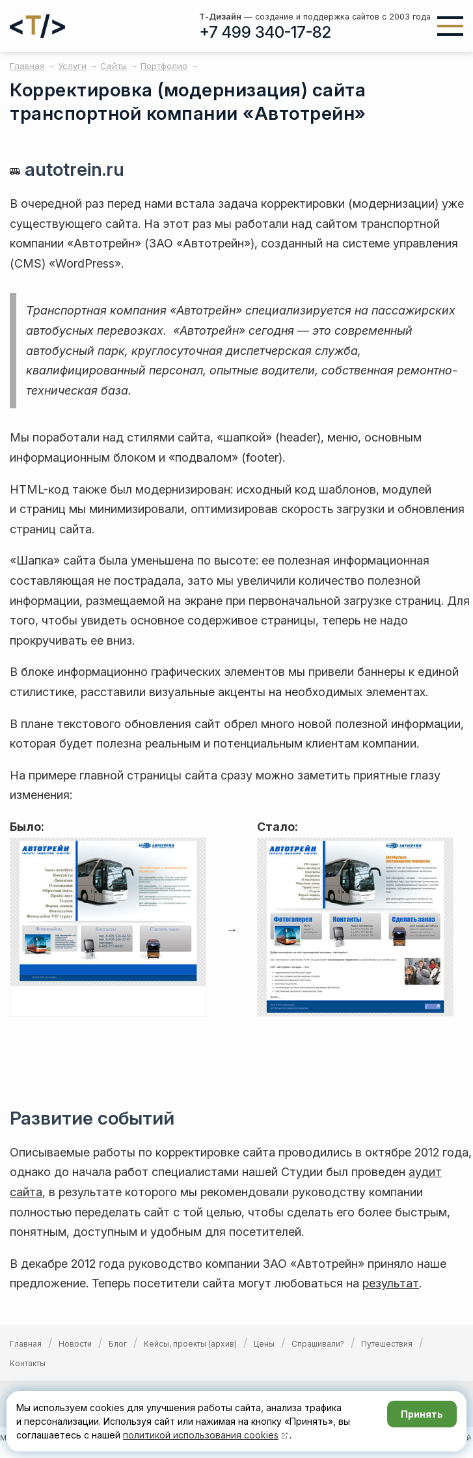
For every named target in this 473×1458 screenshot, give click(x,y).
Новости (75, 1344)
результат (390, 1283)
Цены (264, 1344)
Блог (118, 1344)
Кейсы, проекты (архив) (190, 1344)
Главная (26, 1344)
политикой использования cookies (200, 1434)
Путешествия (386, 1344)
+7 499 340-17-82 (265, 32)
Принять (422, 1414)
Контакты (28, 1363)
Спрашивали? (317, 1344)
